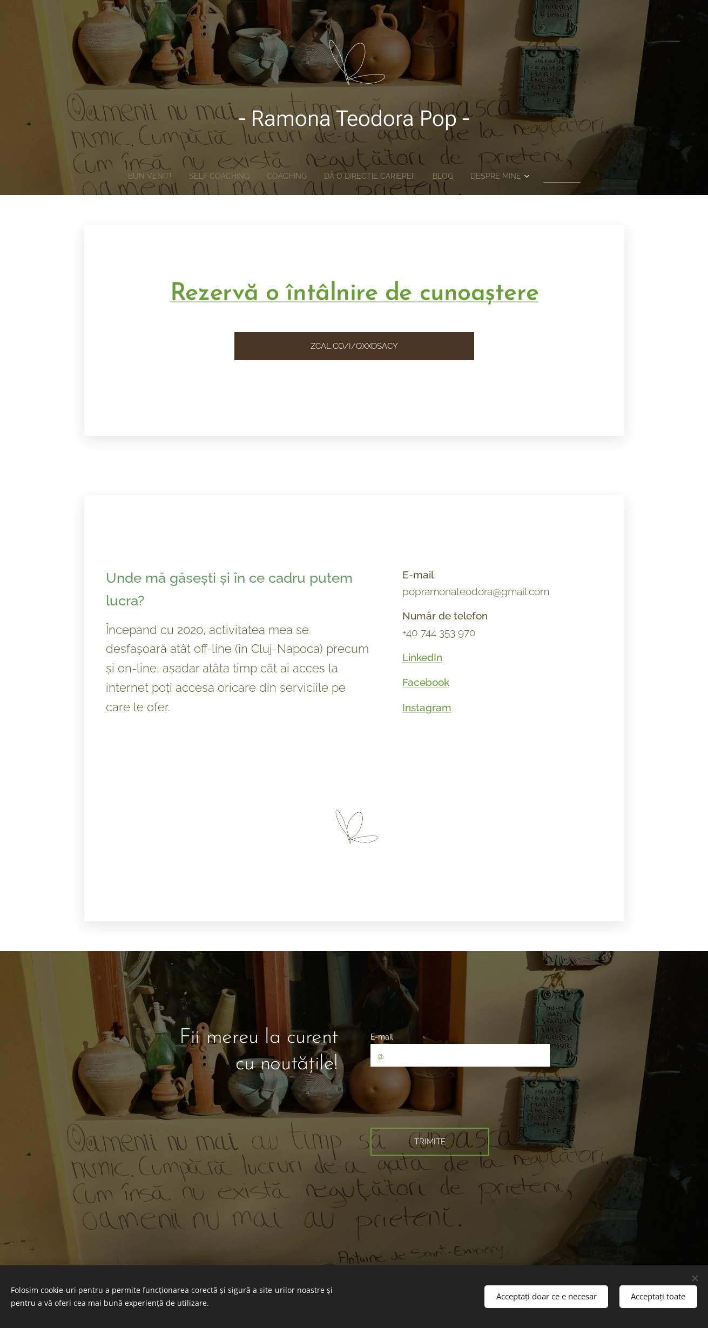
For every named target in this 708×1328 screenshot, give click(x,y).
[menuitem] (135, 176)
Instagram (426, 707)
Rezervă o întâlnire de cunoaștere (354, 293)
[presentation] (456, 1096)
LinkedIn (422, 657)
